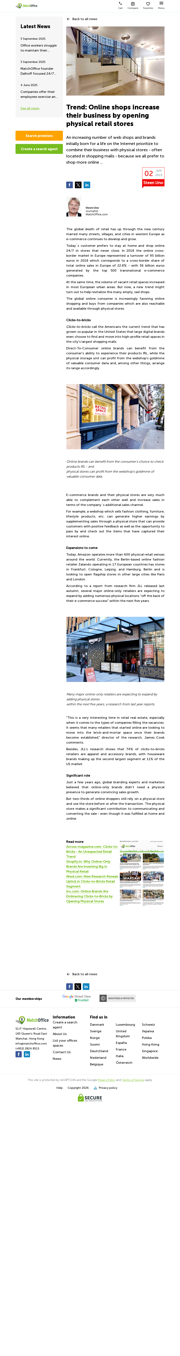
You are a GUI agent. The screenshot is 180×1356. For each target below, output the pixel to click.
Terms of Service (133, 1080)
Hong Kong (150, 1044)
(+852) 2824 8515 (27, 1048)
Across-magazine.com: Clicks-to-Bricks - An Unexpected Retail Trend (92, 851)
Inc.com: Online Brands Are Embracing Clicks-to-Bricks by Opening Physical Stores (89, 896)
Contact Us (62, 1052)
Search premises (39, 136)
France (121, 1049)
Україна (148, 1031)
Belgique (96, 1064)
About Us (60, 1034)
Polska (147, 1038)
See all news (29, 108)
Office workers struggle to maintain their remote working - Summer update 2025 (38, 48)
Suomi (95, 1044)
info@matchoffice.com (31, 1043)
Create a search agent (39, 149)
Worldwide (150, 1057)
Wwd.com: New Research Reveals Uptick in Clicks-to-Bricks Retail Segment (92, 881)
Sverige (95, 1031)
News (57, 1058)
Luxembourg (125, 1024)
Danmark (97, 1024)
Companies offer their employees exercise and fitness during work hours (39, 94)
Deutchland (99, 1051)
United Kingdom (123, 1033)
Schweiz (148, 1024)
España (121, 1043)
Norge (95, 1038)
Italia (120, 1056)
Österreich (124, 1062)
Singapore (150, 1051)
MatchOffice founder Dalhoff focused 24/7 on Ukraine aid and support (37, 71)
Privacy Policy (106, 1080)
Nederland (98, 1057)
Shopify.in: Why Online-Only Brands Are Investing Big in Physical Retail (88, 866)
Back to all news (84, 19)
